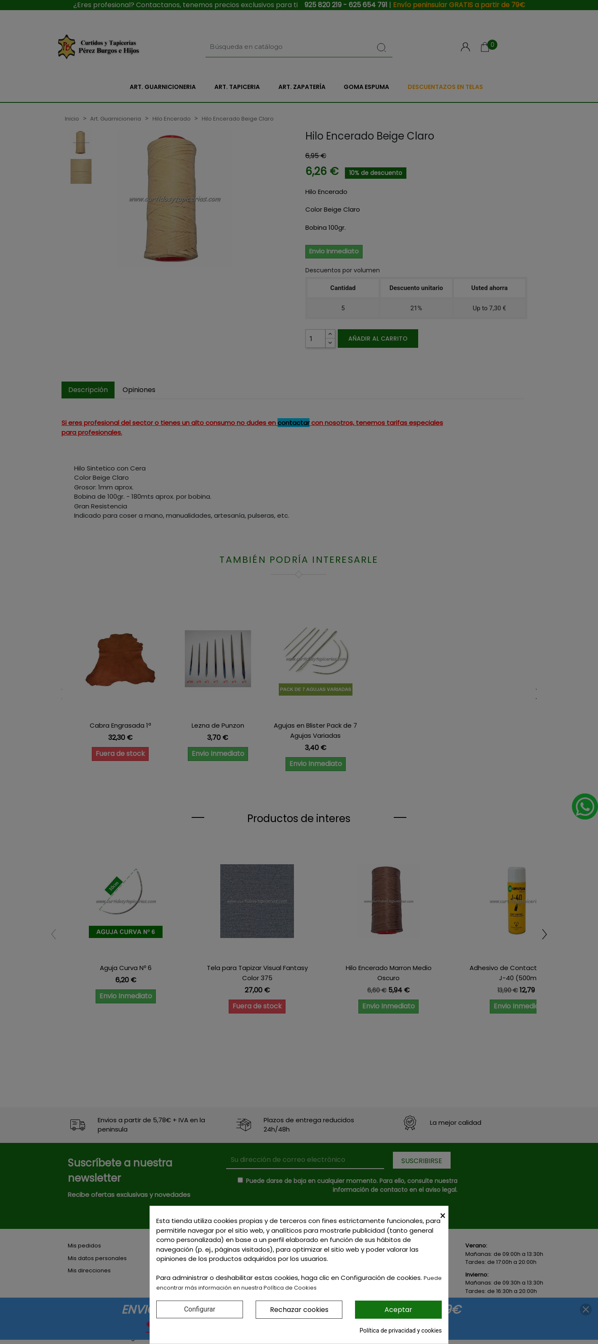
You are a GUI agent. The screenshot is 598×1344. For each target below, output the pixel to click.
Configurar (199, 1309)
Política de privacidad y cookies (401, 1330)
